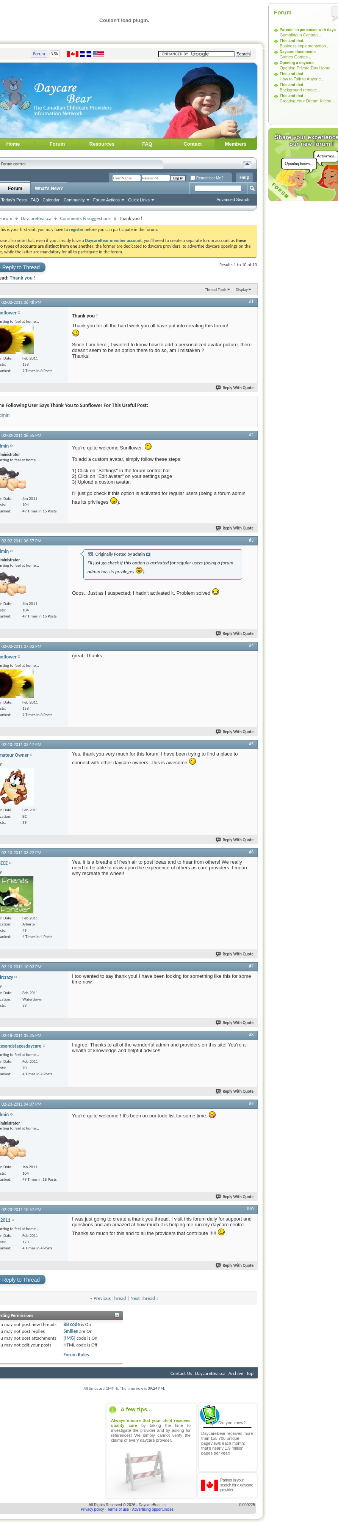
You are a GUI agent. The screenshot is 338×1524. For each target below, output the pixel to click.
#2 (251, 434)
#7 (251, 966)
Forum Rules (76, 1354)
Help (244, 177)
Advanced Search (232, 199)
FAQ (147, 144)
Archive (235, 1373)
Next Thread (142, 1298)
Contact (192, 144)
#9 (251, 1103)
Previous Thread (110, 1298)
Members (235, 144)
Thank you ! (23, 278)
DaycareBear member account (113, 240)
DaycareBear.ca (36, 218)
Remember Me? (206, 178)
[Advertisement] (293, 317)
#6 (251, 852)
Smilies (70, 1331)
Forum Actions (106, 200)
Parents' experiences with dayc (308, 30)
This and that (291, 41)
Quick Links (139, 200)
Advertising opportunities (153, 1509)
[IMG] (69, 1338)
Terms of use (118, 1509)
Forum (57, 144)
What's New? (49, 188)
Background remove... (300, 90)
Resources (101, 144)
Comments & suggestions (85, 218)
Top (250, 1373)
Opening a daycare (296, 63)
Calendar (51, 200)
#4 (251, 645)
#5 (251, 743)
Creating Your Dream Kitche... (307, 101)
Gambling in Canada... (300, 35)
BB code (71, 1324)
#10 (250, 1208)
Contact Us (181, 1373)
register (76, 229)
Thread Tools (216, 289)
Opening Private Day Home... (307, 68)
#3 (251, 540)
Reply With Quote (235, 387)
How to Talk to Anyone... (302, 79)
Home (13, 144)
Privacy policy (92, 1509)
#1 (251, 301)
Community (74, 200)
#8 (251, 1034)
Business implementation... (304, 46)
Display (242, 289)
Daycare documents (298, 52)
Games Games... (295, 57)
